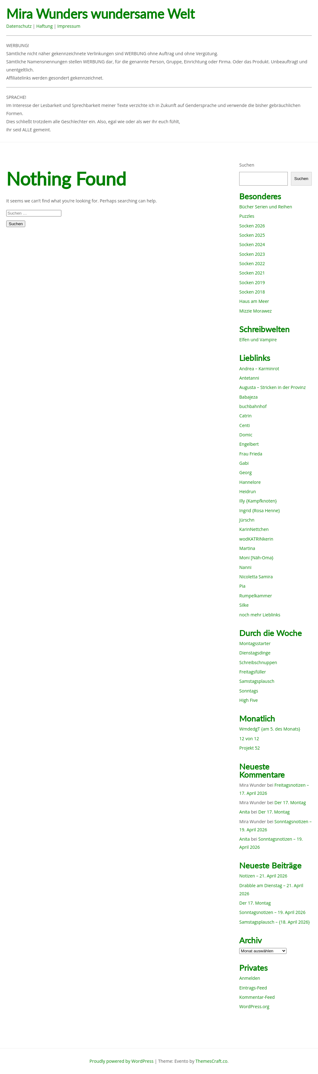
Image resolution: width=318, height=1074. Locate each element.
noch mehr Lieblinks (259, 615)
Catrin (245, 416)
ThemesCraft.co (211, 1061)
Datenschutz (18, 26)
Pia (242, 586)
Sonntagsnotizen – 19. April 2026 (272, 912)
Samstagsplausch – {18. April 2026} (274, 922)
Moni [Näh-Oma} (256, 558)
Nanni (245, 567)
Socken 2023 (252, 254)
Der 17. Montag (290, 802)
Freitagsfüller (252, 672)
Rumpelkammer (255, 596)
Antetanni (249, 378)
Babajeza (248, 397)
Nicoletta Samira (256, 577)
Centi (244, 425)
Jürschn (246, 520)
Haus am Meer (254, 301)
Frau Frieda (250, 454)
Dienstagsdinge (254, 653)
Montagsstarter (254, 643)
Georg (245, 472)
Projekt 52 (249, 748)
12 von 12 (249, 738)
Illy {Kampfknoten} (258, 501)
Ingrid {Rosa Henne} (259, 510)
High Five (248, 700)
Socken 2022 (252, 263)
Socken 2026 (252, 226)
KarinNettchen (253, 529)
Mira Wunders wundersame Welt (100, 14)
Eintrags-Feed (253, 988)
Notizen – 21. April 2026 (263, 876)
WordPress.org (254, 1006)
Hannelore (250, 482)
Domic (245, 435)
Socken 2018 (252, 292)
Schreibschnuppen (258, 662)
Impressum (68, 26)
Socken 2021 (252, 273)
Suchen (246, 165)
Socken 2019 (252, 282)
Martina (247, 548)
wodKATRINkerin (256, 539)
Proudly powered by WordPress (121, 1061)
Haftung (44, 26)
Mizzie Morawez (255, 311)
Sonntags (248, 691)
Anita (244, 812)
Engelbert (249, 444)
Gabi (244, 463)
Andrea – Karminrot (259, 369)
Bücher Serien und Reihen (265, 207)
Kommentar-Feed (257, 997)
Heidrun (247, 491)
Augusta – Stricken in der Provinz (272, 387)
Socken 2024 (252, 244)
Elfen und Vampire (258, 340)
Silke (244, 605)
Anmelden (249, 978)
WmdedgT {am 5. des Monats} (269, 729)
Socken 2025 (252, 235)
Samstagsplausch (256, 681)
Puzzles (246, 216)
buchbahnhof (253, 406)
